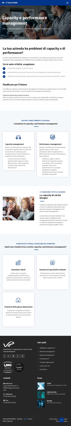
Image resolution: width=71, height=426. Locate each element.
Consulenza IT (44, 359)
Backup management (47, 355)
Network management (47, 351)
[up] (61, 420)
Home (4, 29)
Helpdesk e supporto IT (47, 348)
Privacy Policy (53, 419)
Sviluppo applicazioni (47, 362)
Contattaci (43, 369)
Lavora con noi (45, 366)
